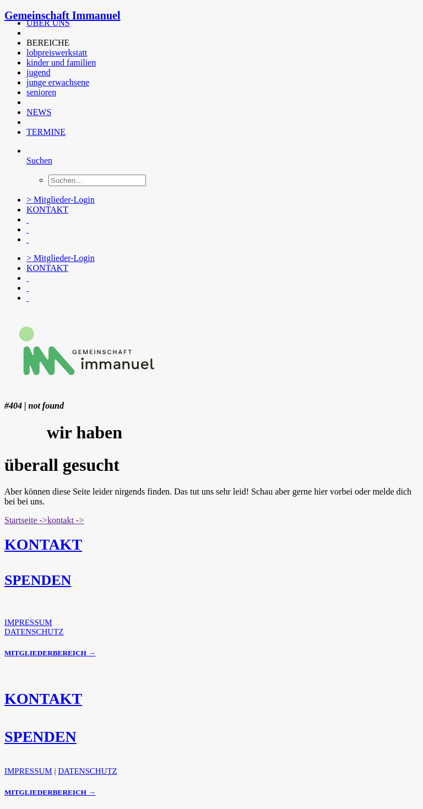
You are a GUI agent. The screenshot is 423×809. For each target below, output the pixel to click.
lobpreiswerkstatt (56, 52)
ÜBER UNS (48, 23)
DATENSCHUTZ (34, 631)
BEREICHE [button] (47, 42)
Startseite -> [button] (25, 520)
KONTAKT (47, 209)
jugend (38, 72)
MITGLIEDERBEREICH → (49, 653)
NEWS (38, 112)
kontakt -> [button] (65, 520)
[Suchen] (39, 160)
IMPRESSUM (28, 622)
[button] (27, 32)
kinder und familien (61, 62)
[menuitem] (214, 23)
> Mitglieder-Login (60, 199)
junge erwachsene (57, 82)
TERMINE (46, 132)
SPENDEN (37, 580)
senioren (41, 92)
